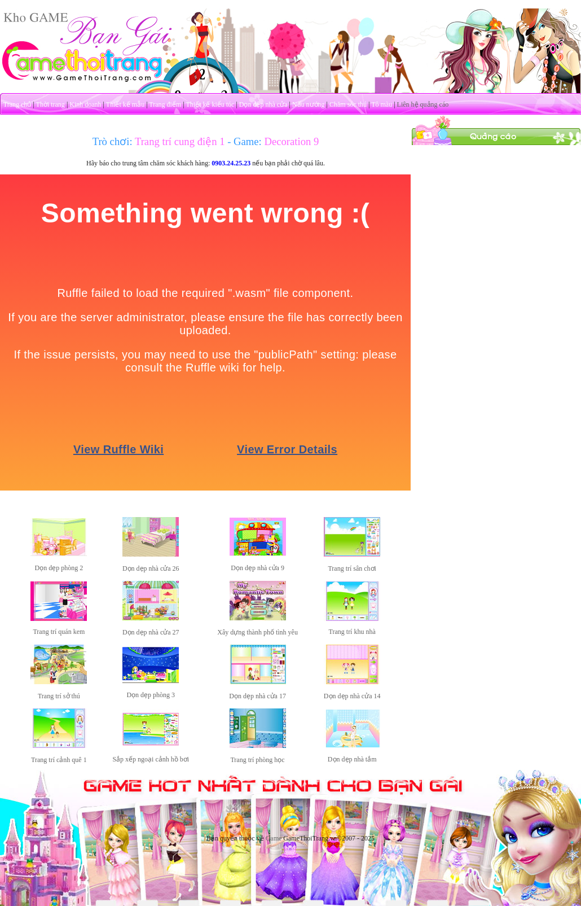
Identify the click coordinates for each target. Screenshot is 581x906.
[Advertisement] (496, 216)
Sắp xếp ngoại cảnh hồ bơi (150, 759)
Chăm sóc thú (348, 104)
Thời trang (50, 104)
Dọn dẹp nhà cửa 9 (257, 568)
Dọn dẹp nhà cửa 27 (150, 632)
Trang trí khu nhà (352, 632)
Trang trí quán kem (59, 632)
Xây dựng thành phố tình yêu (257, 632)
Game (274, 838)
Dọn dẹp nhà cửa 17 (257, 696)
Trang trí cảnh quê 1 (59, 760)
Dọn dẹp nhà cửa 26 (150, 568)
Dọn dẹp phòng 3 (150, 695)
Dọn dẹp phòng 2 (59, 568)
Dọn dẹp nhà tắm (352, 759)
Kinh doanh (85, 104)
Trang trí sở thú (59, 696)
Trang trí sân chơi (352, 568)
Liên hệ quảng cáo (423, 104)
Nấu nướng (308, 104)
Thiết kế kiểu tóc (210, 104)
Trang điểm (165, 104)
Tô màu (381, 104)
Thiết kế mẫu (125, 104)
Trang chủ (17, 104)
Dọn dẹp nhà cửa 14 (352, 696)
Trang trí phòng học (257, 760)
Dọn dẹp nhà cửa (263, 104)
